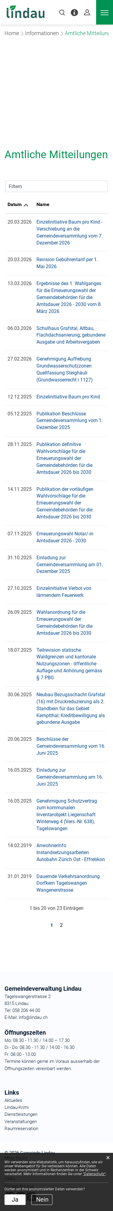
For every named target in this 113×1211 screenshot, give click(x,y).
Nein (42, 1199)
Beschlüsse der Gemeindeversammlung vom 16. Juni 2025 (70, 746)
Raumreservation (21, 1128)
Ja (15, 1199)
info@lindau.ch (32, 1017)
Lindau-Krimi (17, 1107)
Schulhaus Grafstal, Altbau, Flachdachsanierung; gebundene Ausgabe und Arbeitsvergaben (70, 335)
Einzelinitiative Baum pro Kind (68, 397)
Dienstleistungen (21, 1114)
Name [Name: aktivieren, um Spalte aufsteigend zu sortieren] (42, 204)
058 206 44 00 (26, 1010)
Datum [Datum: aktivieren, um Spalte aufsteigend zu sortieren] (15, 204)
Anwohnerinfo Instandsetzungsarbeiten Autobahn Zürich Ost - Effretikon (70, 852)
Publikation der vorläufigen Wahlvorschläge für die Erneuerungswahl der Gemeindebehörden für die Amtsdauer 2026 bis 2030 (64, 503)
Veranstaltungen (21, 1121)
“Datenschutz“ (94, 1174)
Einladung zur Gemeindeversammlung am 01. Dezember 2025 (69, 564)
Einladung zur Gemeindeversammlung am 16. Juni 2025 (69, 777)
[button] (42, 33)
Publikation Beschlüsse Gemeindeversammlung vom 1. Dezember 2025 (69, 421)
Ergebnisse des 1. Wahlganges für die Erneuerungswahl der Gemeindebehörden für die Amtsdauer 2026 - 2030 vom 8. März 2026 (69, 297)
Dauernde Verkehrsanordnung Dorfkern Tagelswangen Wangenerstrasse (68, 883)
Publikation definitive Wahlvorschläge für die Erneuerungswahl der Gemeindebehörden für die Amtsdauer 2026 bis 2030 (64, 458)
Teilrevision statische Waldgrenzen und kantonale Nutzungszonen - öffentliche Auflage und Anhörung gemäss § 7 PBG (69, 664)
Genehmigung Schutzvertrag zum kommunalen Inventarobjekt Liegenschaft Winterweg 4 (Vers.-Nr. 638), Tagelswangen (66, 815)
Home (12, 33)
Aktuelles (13, 1100)
